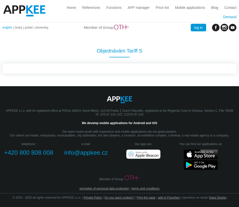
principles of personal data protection (104, 188)
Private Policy (93, 197)
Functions (114, 8)
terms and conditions (146, 188)
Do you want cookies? (119, 197)
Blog (214, 8)
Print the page (146, 197)
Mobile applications (190, 8)
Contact (230, 8)
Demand (229, 17)
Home (71, 8)
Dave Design (218, 197)
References (91, 8)
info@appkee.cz (86, 152)
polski (29, 27)
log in (198, 28)
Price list (162, 8)
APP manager (139, 8)
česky (18, 27)
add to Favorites (169, 197)
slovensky (42, 27)
